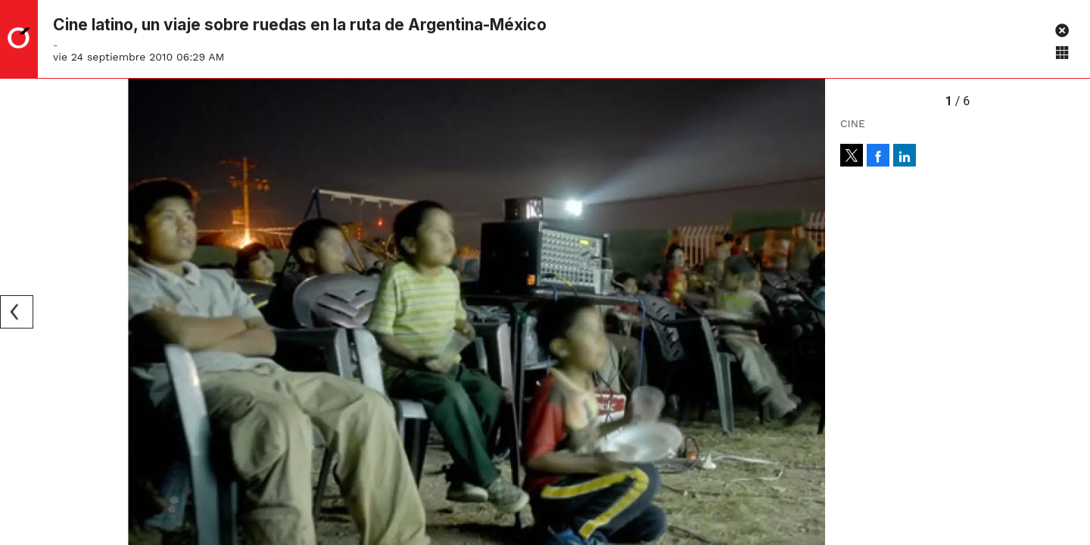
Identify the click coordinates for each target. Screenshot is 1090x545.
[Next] (808, 312)
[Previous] (16, 312)
